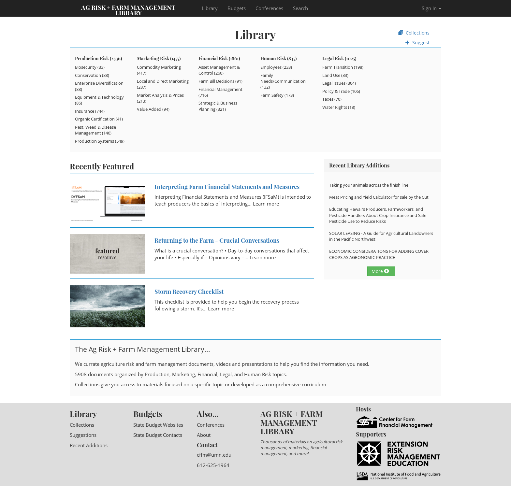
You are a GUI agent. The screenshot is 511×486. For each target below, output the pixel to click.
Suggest (417, 42)
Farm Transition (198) (342, 67)
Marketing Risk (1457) (159, 58)
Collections (414, 33)
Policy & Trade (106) (341, 91)
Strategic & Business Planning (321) (217, 106)
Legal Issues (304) (339, 83)
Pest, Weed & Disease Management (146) (95, 130)
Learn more (266, 203)
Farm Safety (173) (277, 95)
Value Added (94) (153, 109)
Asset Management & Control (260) (219, 70)
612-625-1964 (213, 465)
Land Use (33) (335, 75)
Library (210, 8)
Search (300, 8)
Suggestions (83, 435)
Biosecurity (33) (90, 67)
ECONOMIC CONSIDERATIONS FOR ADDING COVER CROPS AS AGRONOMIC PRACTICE (379, 254)
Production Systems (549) (99, 141)
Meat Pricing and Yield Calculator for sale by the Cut (379, 197)
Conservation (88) (92, 75)
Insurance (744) (90, 111)
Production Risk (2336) (98, 58)
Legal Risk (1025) (339, 58)
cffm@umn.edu (214, 454)
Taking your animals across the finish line (368, 185)
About (204, 435)
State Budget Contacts (157, 435)
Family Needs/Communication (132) (283, 81)
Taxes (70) (332, 99)
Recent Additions (89, 445)
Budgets (236, 8)
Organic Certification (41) (99, 119)
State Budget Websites (158, 425)
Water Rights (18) (338, 107)
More (380, 271)
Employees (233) (276, 67)
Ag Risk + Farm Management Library (128, 9)
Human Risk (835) (278, 58)
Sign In (431, 8)
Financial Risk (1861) (219, 58)
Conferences (269, 8)
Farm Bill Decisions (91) (220, 81)
